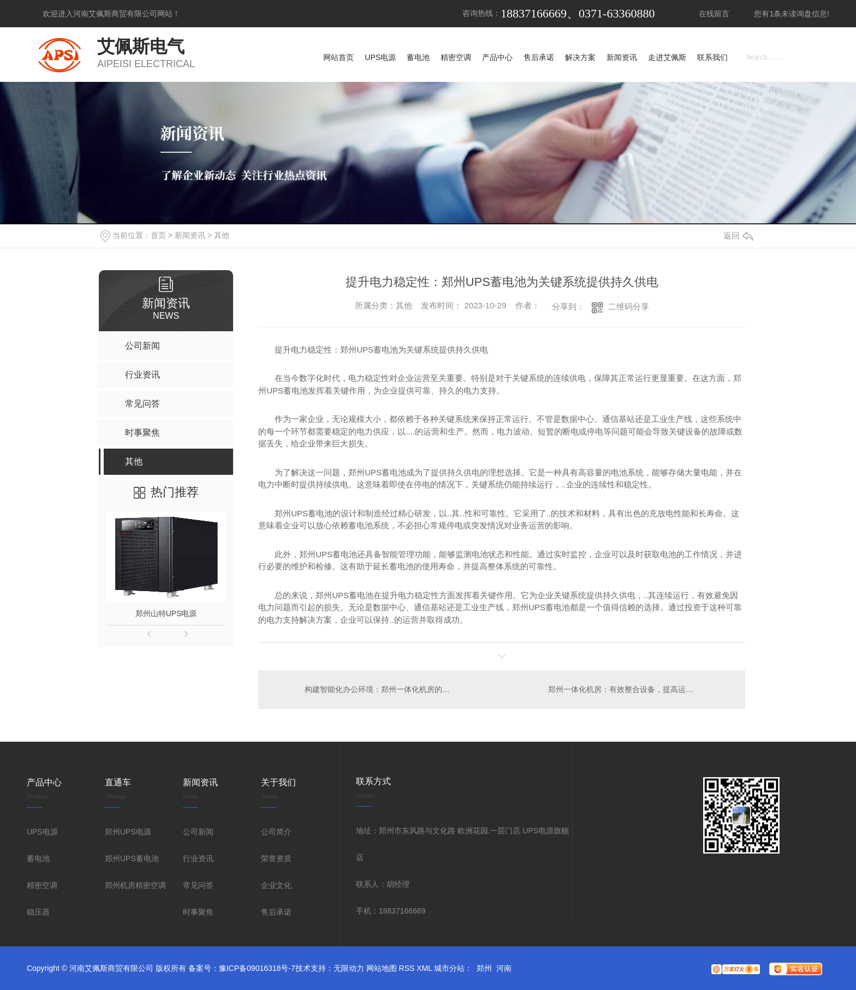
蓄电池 (38, 858)
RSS (407, 968)
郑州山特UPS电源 (166, 613)
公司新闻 (198, 831)
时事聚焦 (198, 912)
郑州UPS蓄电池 (132, 858)
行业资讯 (198, 858)
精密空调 (42, 885)
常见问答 (198, 885)
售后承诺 (276, 912)
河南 (504, 968)
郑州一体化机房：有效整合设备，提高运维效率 (628, 689)
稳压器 (38, 912)
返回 (738, 235)
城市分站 (449, 968)
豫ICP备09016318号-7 (257, 968)
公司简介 (276, 831)
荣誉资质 (276, 858)
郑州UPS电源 (128, 831)
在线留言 (714, 13)
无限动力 (349, 968)
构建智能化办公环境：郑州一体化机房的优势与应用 (380, 689)
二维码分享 (628, 306)
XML (424, 968)
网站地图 (381, 968)
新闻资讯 (190, 235)
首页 (158, 235)
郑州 (484, 968)
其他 (221, 235)
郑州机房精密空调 (135, 885)
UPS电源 (42, 831)
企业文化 (276, 885)
